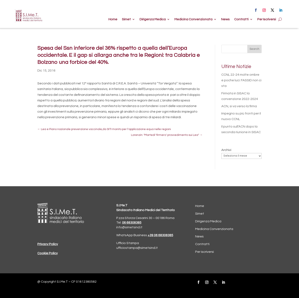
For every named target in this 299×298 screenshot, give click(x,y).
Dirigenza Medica (153, 19)
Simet (126, 19)
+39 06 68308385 (160, 235)
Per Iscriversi (266, 19)
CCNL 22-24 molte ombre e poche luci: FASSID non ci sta (241, 80)
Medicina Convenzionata (193, 19)
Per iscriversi (204, 251)
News (225, 19)
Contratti (241, 19)
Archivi (226, 150)
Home (112, 19)
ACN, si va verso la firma (239, 106)
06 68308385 (131, 222)
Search (254, 48)
